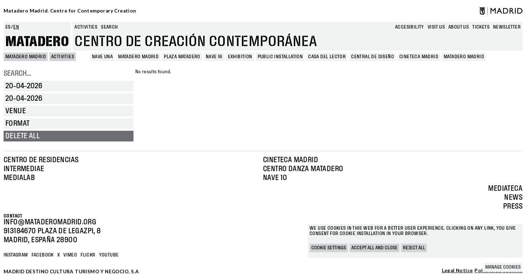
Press (512, 206)
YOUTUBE (109, 255)
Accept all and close (374, 247)
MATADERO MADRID (25, 56)
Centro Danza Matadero (303, 169)
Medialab (19, 177)
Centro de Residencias (41, 160)
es (8, 27)
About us (458, 27)
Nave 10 (275, 177)
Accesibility (409, 27)
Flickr (88, 255)
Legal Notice (457, 270)
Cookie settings (328, 247)
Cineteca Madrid (290, 160)
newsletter (507, 27)
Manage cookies (503, 267)
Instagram (16, 255)
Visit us (436, 27)
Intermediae (24, 169)
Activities (85, 27)
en (16, 27)
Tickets (481, 27)
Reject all (414, 247)
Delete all (22, 136)
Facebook (42, 255)
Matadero (37, 42)
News (513, 197)
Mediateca (505, 188)
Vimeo (70, 255)
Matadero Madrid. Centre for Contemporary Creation (70, 11)
